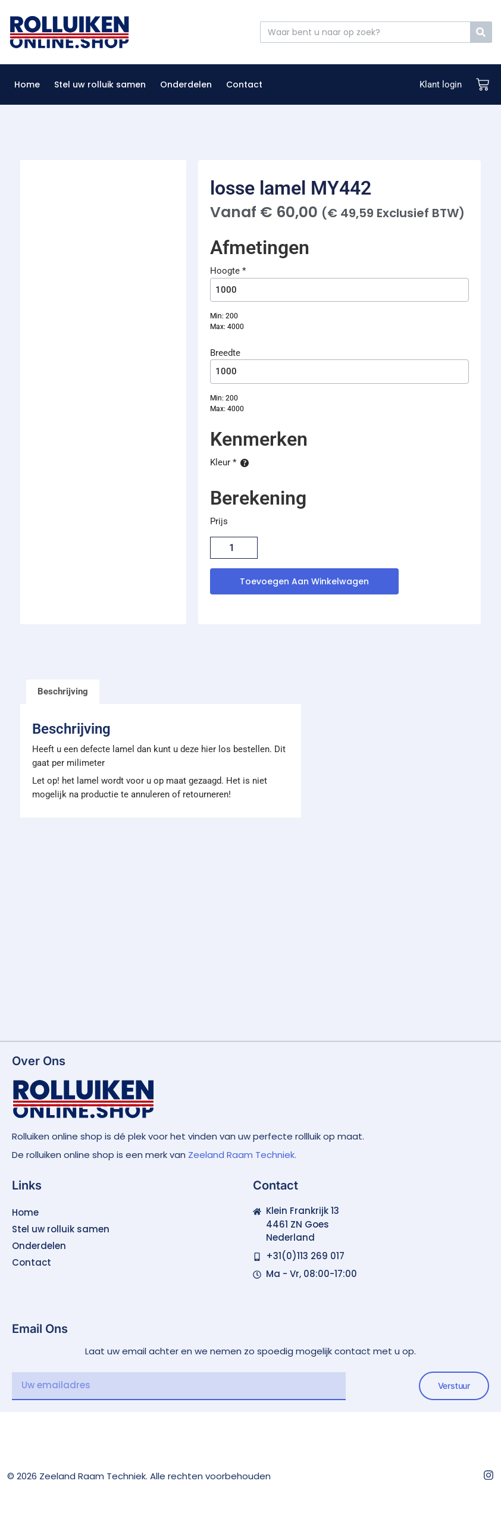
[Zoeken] (480, 32)
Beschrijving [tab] (62, 691)
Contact (244, 84)
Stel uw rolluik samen (100, 84)
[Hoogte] (339, 290)
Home (27, 84)
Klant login (440, 84)
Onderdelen (186, 84)
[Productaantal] (234, 548)
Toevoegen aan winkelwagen (304, 581)
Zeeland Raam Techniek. (242, 1154)
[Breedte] (339, 371)
